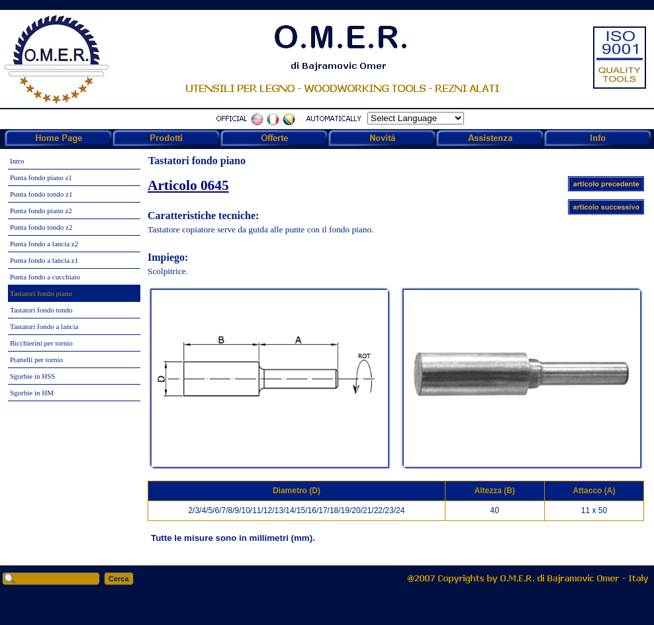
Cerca (119, 579)
